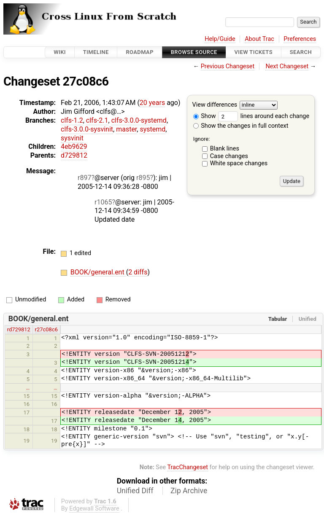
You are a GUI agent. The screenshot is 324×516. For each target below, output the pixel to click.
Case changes (229, 156)
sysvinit (72, 138)
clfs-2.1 (97, 120)
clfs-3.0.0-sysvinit (87, 129)
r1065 (103, 202)
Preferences (300, 39)
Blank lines (224, 148)
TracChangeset (187, 467)
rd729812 (18, 329)
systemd (152, 129)
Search (301, 52)
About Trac (259, 39)
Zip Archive (188, 490)
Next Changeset (286, 66)
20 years (152, 103)
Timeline (96, 52)
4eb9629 (74, 146)
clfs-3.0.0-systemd (139, 120)
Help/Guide (220, 39)
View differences (215, 105)
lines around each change (263, 116)
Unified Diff (135, 490)
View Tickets (254, 52)
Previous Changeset (228, 66)
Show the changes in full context (241, 125)
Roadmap (140, 52)
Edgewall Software (94, 508)
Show (204, 116)
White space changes (239, 163)
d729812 (74, 155)
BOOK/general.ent (98, 272)
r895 (143, 178)
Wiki (60, 52)
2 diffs (137, 272)
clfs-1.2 (72, 120)
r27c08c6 (46, 329)
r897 (84, 178)
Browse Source (194, 52)
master (126, 129)
